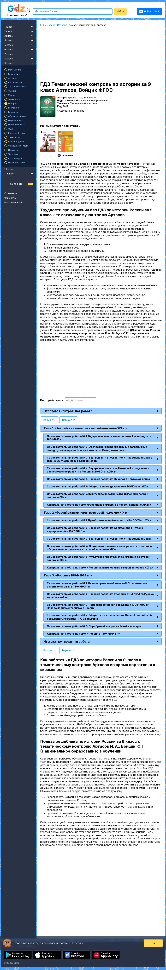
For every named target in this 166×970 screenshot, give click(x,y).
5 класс (20, 44)
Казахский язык (16, 133)
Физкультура (15, 158)
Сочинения (10, 193)
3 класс (20, 35)
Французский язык (18, 145)
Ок (153, 943)
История (12, 103)
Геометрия (14, 74)
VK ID (149, 11)
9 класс (20, 62)
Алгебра (12, 78)
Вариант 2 (68, 419)
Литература (14, 99)
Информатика (15, 120)
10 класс (20, 168)
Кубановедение (16, 141)
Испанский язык (16, 162)
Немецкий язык (16, 124)
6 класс (20, 49)
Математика (14, 69)
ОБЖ (10, 129)
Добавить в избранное (72, 110)
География (13, 107)
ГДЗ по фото (16, 183)
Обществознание (17, 116)
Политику (77, 943)
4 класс (20, 40)
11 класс (20, 173)
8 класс (20, 58)
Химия (11, 95)
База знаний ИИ (13, 202)
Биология (13, 112)
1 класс (20, 26)
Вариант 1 (49, 419)
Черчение (13, 154)
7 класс (20, 53)
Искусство (13, 150)
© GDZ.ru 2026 (11, 963)
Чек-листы (10, 198)
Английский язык (17, 86)
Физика (12, 90)
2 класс (20, 31)
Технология (14, 137)
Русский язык (15, 82)
